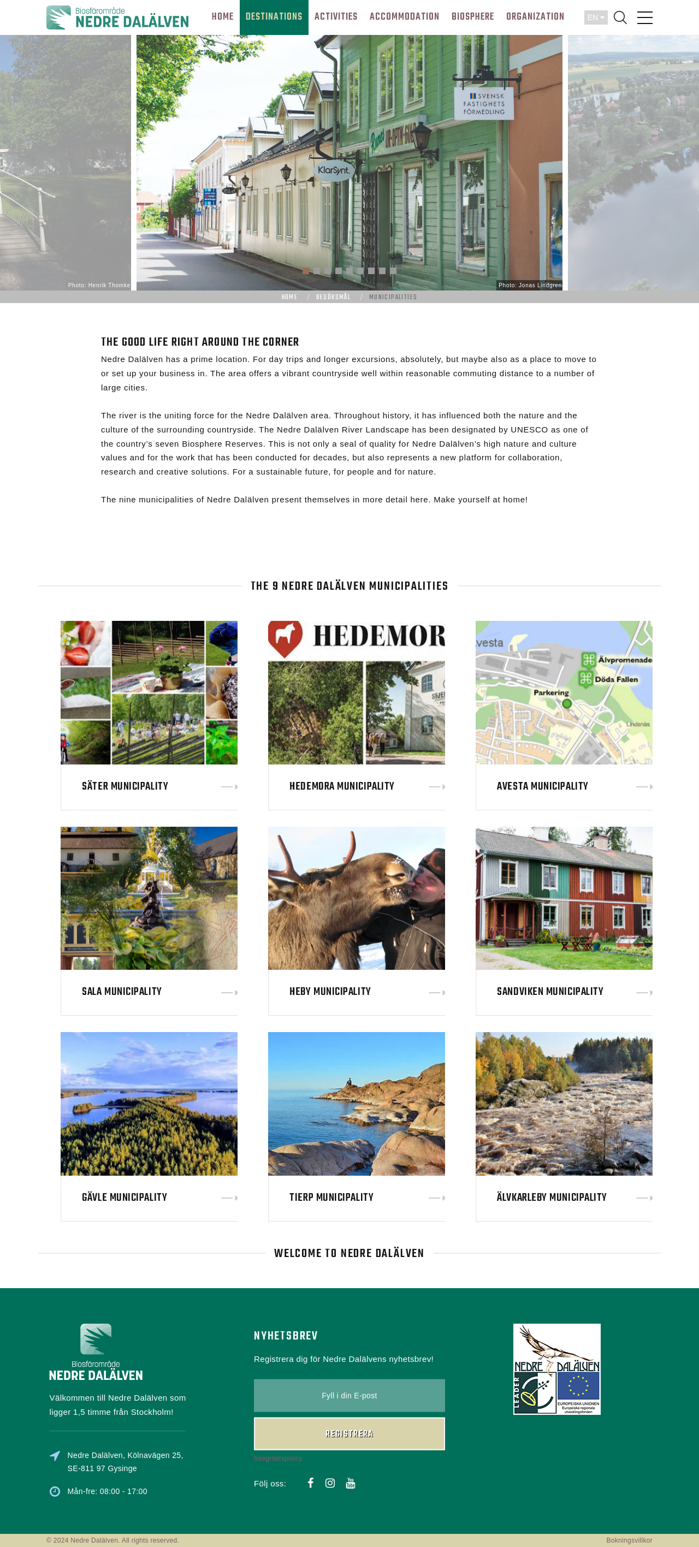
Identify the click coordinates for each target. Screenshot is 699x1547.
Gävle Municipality (228, 1197)
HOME (223, 17)
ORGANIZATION (535, 17)
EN (596, 17)
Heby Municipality (434, 991)
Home (290, 297)
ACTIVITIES (336, 17)
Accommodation (405, 17)
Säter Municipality (229, 786)
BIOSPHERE (473, 17)
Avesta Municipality (646, 786)
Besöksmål (333, 297)
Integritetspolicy (278, 1399)
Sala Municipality (225, 991)
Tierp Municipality (435, 1197)
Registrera (349, 1375)
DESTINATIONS (274, 17)
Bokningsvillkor (629, 1540)
